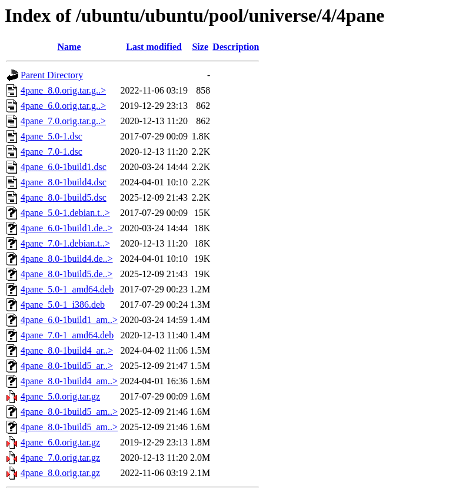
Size (200, 47)
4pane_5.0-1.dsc (51, 136)
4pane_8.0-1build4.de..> (67, 259)
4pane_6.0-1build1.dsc (63, 167)
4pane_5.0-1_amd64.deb (67, 289)
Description (235, 47)
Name (69, 47)
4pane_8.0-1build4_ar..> (67, 350)
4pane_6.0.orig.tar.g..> (63, 106)
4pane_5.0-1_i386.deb (63, 305)
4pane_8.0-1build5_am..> (69, 412)
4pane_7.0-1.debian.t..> (65, 243)
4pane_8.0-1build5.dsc (63, 197)
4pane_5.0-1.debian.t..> (65, 213)
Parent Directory (52, 75)
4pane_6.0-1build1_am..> (69, 320)
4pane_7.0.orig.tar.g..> (63, 121)
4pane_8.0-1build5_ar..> (67, 366)
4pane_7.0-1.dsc (51, 152)
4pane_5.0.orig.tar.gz (60, 396)
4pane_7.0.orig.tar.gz (60, 458)
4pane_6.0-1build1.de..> (67, 228)
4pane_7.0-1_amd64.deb (67, 335)
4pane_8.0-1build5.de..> (67, 274)
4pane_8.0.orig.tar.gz (60, 473)
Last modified (154, 47)
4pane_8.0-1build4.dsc (63, 182)
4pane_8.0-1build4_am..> (69, 381)
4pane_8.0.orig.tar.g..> (63, 90)
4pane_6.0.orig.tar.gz (60, 442)
